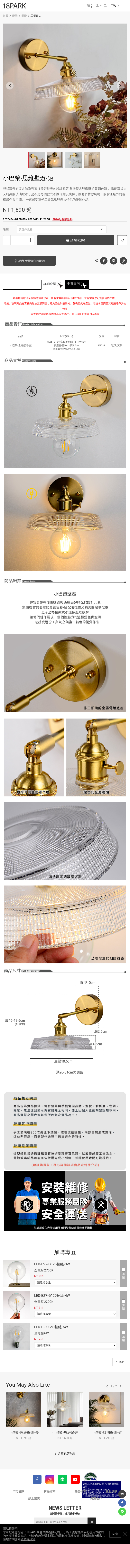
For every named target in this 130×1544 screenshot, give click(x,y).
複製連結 (123, 260)
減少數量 (7, 240)
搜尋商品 (105, 5)
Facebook (104, 260)
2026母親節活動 (62, 219)
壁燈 (24, 15)
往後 (120, 1386)
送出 (92, 1522)
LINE (113, 260)
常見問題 (111, 1491)
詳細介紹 (49, 284)
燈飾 (15, 15)
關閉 (125, 1534)
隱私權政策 (28, 1539)
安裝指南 (80, 1491)
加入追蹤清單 (122, 240)
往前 (107, 1386)
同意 (115, 1534)
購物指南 (49, 1491)
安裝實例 (73, 284)
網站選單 (124, 6)
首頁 (5, 15)
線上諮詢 (34, 1498)
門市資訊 (18, 1491)
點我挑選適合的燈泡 (31, 261)
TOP (120, 1362)
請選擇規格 (61, 229)
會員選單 (97, 5)
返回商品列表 (66, 1454)
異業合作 (96, 1498)
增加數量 (30, 240)
